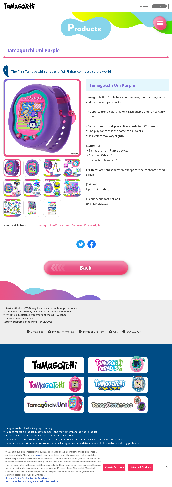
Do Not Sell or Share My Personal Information (32, 481)
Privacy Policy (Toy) (63, 331)
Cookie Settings (114, 467)
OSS (115, 331)
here (38, 455)
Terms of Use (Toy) (93, 331)
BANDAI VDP (134, 331)
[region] (86, 467)
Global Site (37, 331)
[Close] (166, 466)
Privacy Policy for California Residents (27, 478)
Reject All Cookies (140, 467)
